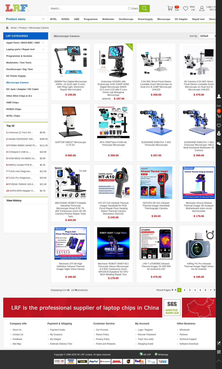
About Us (17, 330)
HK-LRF (147, 354)
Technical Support (188, 339)
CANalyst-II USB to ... (19, 152)
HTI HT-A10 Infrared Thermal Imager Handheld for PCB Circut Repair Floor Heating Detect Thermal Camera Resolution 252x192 (113, 208)
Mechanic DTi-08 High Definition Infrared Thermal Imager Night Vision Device (71, 266)
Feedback (17, 339)
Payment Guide (57, 330)
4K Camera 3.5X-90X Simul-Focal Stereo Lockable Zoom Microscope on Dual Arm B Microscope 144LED (199, 85)
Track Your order (146, 339)
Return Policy (102, 334)
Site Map (17, 344)
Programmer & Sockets (19, 56)
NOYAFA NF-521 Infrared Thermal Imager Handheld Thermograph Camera (156, 206)
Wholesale (185, 330)
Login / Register (145, 330)
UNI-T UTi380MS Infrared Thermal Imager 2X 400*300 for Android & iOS (156, 266)
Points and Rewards (105, 344)
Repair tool (198, 19)
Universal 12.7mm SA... (20, 132)
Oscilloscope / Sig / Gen (19, 69)
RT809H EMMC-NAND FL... (22, 145)
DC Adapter (181, 19)
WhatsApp (163, 354)
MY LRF (214, 9)
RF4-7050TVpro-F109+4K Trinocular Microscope (113, 143)
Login (209, 7)
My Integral (55, 339)
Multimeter (108, 19)
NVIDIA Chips (13, 109)
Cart (177, 10)
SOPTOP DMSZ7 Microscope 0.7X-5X (70, 143)
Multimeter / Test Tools (18, 62)
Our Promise (102, 330)
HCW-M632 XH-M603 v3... (22, 158)
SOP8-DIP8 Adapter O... (22, 190)
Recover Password (147, 334)
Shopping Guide (145, 344)
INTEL (53, 19)
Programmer (91, 19)
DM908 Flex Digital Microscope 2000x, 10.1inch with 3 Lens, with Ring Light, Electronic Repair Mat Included (70, 85)
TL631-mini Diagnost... (20, 171)
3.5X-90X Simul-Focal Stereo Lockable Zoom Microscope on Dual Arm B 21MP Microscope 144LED (156, 85)
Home (14, 28)
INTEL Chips (13, 115)
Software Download (189, 344)
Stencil (213, 19)
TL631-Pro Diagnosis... (20, 177)
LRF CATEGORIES (17, 35)
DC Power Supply (16, 76)
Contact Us (18, 334)
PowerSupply (145, 19)
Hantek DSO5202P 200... (21, 139)
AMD (76, 19)
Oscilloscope (126, 19)
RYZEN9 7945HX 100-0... (21, 184)
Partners (184, 334)
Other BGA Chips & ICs (19, 95)
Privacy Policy (103, 339)
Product (23, 28)
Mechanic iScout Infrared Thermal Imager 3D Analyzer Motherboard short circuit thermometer (199, 207)
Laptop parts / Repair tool (20, 49)
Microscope (163, 19)
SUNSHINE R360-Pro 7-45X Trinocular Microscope (156, 143)
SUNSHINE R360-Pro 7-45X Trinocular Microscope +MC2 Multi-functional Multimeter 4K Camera (198, 146)
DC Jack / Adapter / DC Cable (22, 89)
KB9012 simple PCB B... (21, 164)
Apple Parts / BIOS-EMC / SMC (23, 42)
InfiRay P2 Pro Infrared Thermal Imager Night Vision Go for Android (199, 266)
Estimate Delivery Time (61, 344)
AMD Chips (12, 102)
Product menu (16, 19)
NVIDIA (65, 19)
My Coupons (56, 334)
